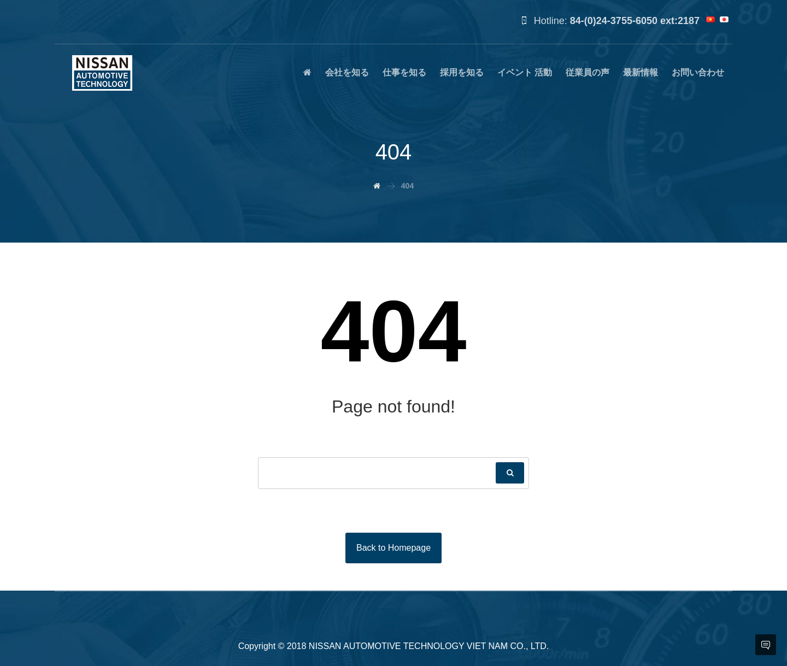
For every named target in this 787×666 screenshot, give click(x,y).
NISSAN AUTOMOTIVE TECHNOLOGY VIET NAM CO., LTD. (429, 646)
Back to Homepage (393, 547)
